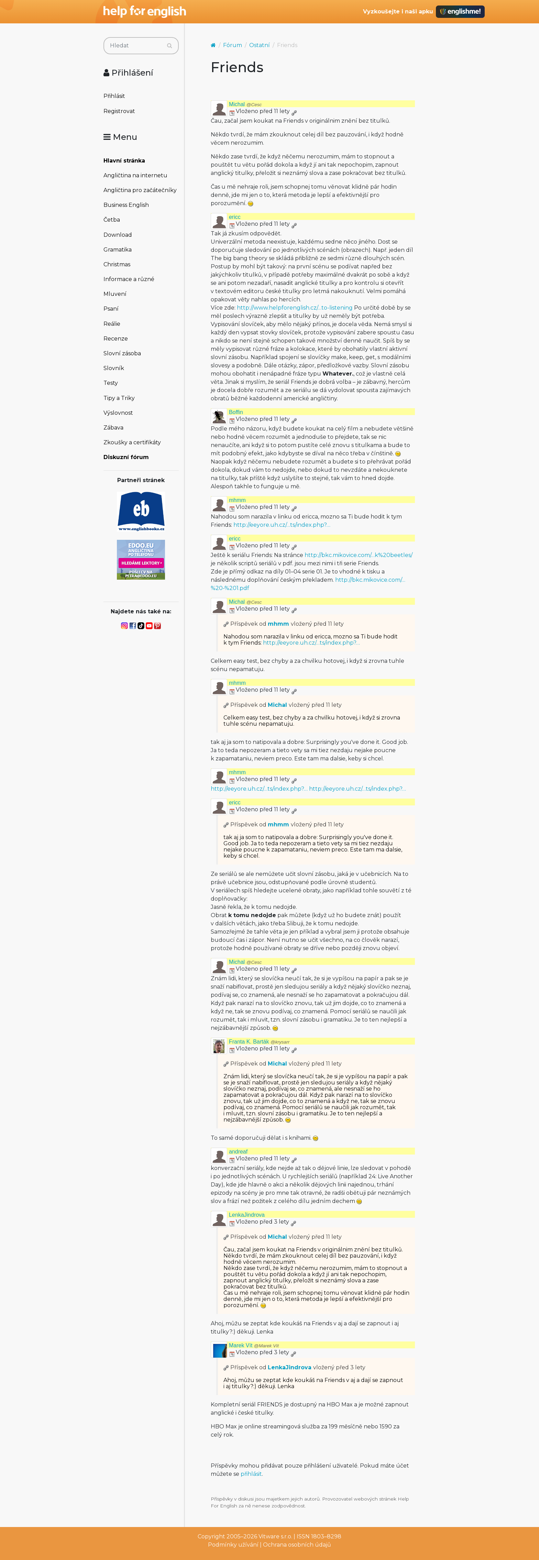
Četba (111, 219)
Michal (245, 104)
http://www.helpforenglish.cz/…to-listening (295, 307)
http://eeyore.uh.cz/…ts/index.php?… (281, 525)
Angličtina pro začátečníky (140, 190)
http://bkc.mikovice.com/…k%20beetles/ (358, 555)
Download (117, 235)
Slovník (113, 368)
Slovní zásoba (122, 353)
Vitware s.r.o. (275, 1536)
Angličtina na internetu (135, 175)
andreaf (238, 1152)
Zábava (113, 427)
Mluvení (114, 294)
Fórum (232, 45)
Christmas (116, 264)
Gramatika (117, 249)
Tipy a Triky (119, 398)
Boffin (236, 412)
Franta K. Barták (259, 1042)
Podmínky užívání (233, 1544)
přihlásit (251, 1474)
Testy (110, 383)
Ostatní (259, 45)
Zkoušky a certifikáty (132, 442)
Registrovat (119, 111)
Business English (126, 205)
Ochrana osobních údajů (297, 1544)
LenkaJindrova (247, 1215)
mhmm (237, 500)
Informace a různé (128, 279)
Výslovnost (118, 413)
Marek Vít (254, 1345)
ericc (235, 217)
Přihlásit (114, 96)
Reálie (111, 324)
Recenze (115, 338)
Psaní (111, 308)
